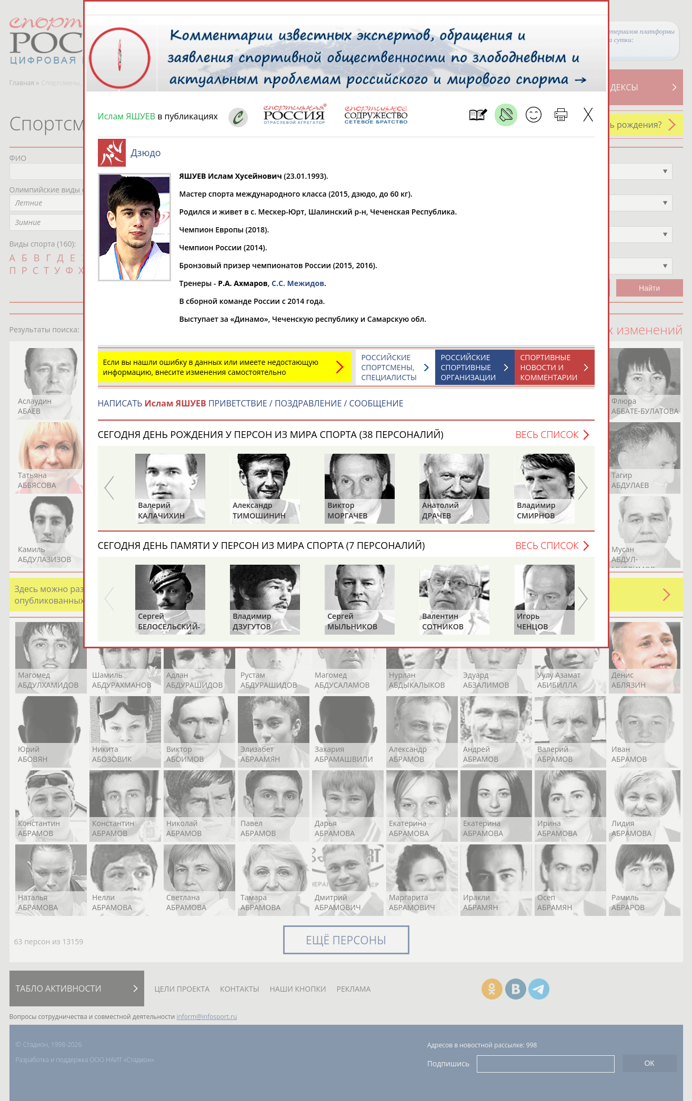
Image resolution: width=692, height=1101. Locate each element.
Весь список (546, 439)
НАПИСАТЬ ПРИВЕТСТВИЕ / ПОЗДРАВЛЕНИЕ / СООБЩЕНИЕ (251, 408)
